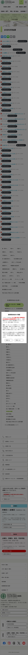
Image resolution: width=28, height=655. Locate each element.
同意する (8, 340)
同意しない (18, 340)
